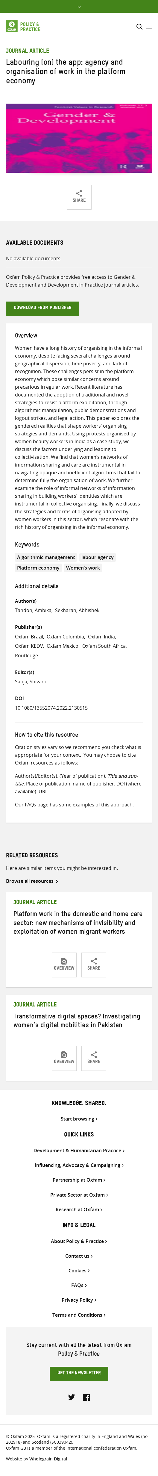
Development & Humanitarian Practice (77, 1150)
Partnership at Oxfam (77, 1180)
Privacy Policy (77, 1300)
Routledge (26, 655)
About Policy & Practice (77, 1241)
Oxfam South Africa (104, 646)
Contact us (77, 1256)
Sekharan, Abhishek (77, 610)
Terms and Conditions (77, 1315)
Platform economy (38, 567)
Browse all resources (30, 881)
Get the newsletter (79, 1373)
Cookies (77, 1271)
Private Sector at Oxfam (77, 1195)
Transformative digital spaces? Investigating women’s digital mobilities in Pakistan (76, 1022)
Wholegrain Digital (48, 1459)
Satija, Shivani (30, 681)
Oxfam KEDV (29, 646)
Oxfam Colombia (65, 636)
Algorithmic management (46, 557)
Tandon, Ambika (33, 610)
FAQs (30, 804)
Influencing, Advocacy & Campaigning (77, 1165)
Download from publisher (43, 308)
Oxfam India (101, 636)
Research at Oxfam (77, 1209)
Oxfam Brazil (29, 636)
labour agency (97, 557)
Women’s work (83, 567)
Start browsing (77, 1119)
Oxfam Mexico (62, 646)
